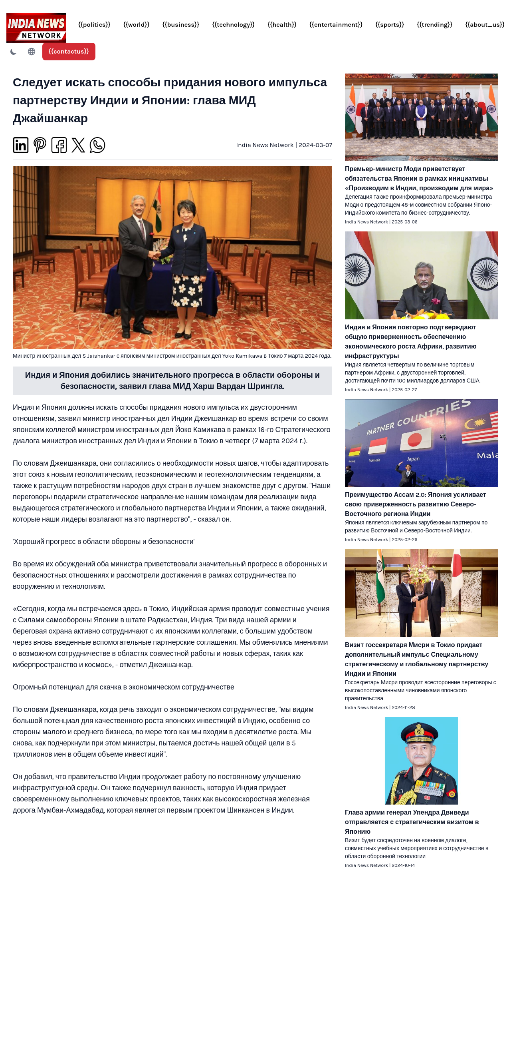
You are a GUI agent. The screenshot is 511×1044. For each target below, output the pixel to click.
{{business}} (181, 24)
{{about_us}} (485, 24)
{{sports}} (389, 24)
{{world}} (136, 24)
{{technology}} (233, 24)
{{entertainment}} (335, 24)
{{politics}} (94, 24)
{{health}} (282, 24)
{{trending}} (434, 24)
